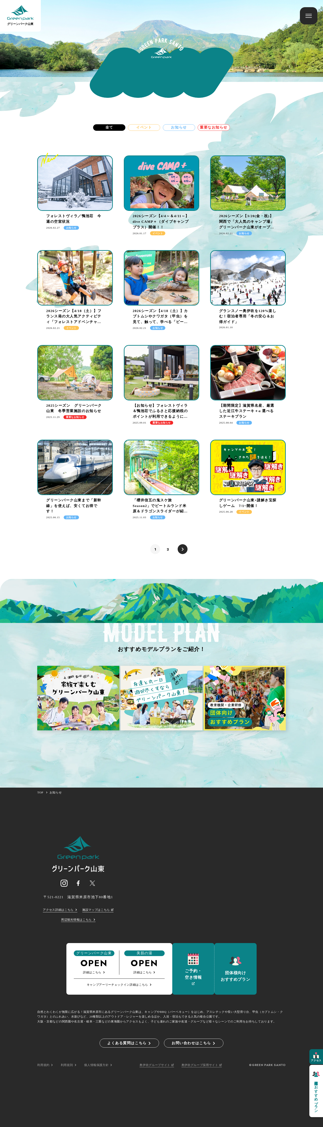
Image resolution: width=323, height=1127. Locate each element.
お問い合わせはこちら (194, 1043)
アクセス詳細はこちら (60, 909)
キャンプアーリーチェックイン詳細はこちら (119, 984)
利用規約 (45, 1065)
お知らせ (179, 127)
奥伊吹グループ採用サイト (201, 1065)
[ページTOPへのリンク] (78, 854)
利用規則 (69, 1065)
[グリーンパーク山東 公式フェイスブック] (78, 883)
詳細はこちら (94, 972)
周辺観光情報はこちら (78, 919)
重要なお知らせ (213, 127)
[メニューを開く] (308, 16)
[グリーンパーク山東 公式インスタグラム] (64, 883)
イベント (144, 127)
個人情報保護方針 (98, 1065)
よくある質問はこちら (129, 1043)
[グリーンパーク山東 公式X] (92, 883)
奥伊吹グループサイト (157, 1065)
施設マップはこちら (98, 909)
